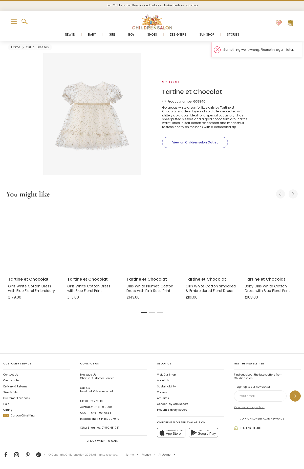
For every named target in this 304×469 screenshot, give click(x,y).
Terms (130, 455)
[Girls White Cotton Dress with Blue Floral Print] (92, 238)
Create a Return (13, 380)
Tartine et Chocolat (192, 92)
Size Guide (10, 392)
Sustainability (166, 386)
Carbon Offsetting (19, 415)
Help (6, 404)
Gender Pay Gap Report (172, 404)
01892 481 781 (110, 428)
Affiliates (163, 398)
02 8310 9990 (103, 407)
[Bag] (290, 23)
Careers (162, 392)
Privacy (146, 455)
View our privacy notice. (249, 407)
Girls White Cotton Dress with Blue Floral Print (88, 288)
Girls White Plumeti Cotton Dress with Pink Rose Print (149, 288)
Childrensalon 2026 (79, 455)
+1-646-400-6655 (99, 413)
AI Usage (164, 455)
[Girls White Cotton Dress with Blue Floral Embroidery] (33, 238)
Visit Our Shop (166, 375)
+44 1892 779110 (109, 419)
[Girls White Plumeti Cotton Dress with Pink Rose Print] (152, 238)
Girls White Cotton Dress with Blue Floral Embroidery (31, 288)
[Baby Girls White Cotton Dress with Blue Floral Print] (270, 238)
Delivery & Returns (15, 386)
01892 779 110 (94, 401)
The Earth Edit (248, 428)
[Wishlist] (279, 23)
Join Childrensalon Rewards (259, 418)
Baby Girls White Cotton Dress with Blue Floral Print (267, 288)
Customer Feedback (16, 398)
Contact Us (10, 375)
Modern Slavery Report (172, 410)
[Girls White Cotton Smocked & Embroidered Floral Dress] (211, 238)
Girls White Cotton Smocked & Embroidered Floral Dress (211, 288)
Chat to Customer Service (97, 376)
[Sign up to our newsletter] (295, 396)
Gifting (7, 410)
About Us (163, 380)
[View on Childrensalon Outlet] (195, 142)
